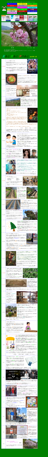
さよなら (30, 417)
